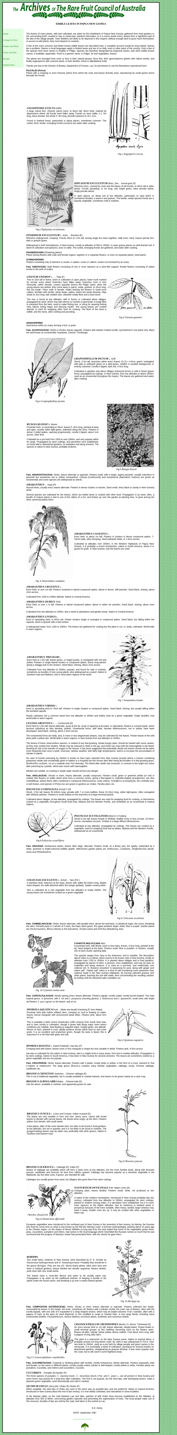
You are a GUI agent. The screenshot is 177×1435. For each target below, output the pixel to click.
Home (5, 34)
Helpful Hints (9, 65)
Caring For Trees (10, 40)
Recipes (6, 59)
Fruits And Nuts (10, 52)
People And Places (11, 46)
